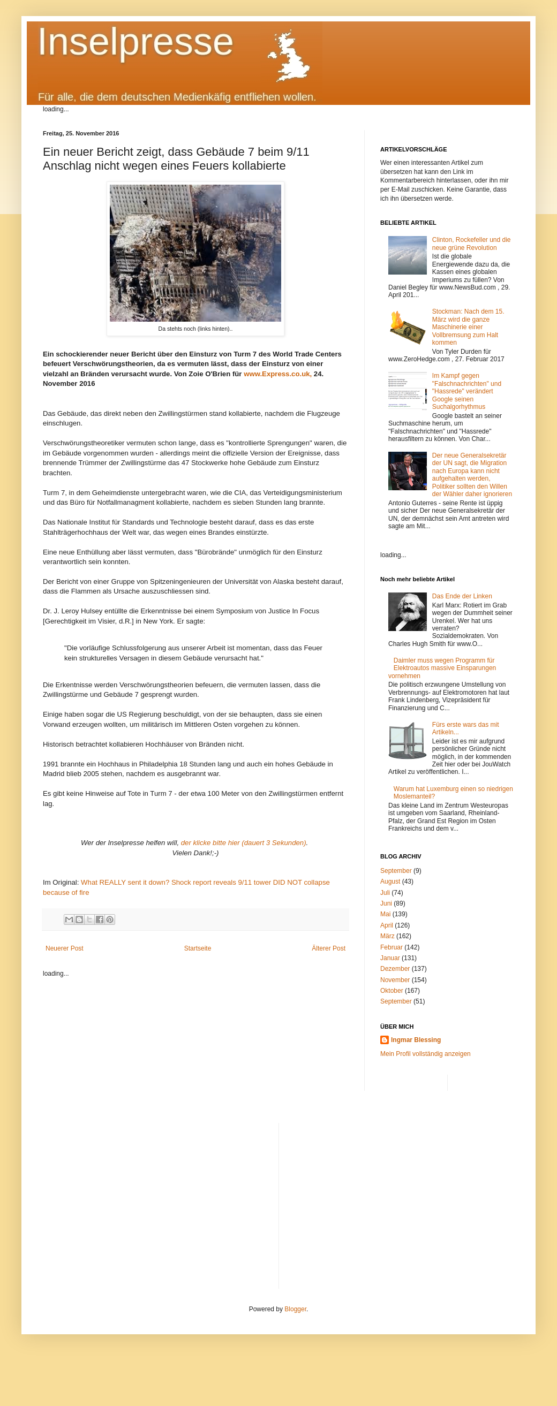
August (390, 881)
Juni (386, 903)
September (396, 871)
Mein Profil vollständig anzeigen (425, 1054)
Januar (390, 958)
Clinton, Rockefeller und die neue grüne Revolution (471, 243)
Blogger (295, 1309)
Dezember (395, 968)
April (386, 925)
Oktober (391, 990)
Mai (385, 914)
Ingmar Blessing (416, 1040)
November (395, 980)
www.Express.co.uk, (278, 374)
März (387, 936)
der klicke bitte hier (211, 843)
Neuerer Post (65, 948)
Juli (385, 892)
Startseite (198, 948)
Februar (391, 947)
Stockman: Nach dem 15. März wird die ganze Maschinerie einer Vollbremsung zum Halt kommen (468, 327)
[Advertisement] (401, 1198)
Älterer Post (328, 948)
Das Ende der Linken (462, 596)
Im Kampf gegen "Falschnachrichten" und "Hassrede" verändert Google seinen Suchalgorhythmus (466, 391)
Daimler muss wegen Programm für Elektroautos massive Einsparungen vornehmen (442, 668)
